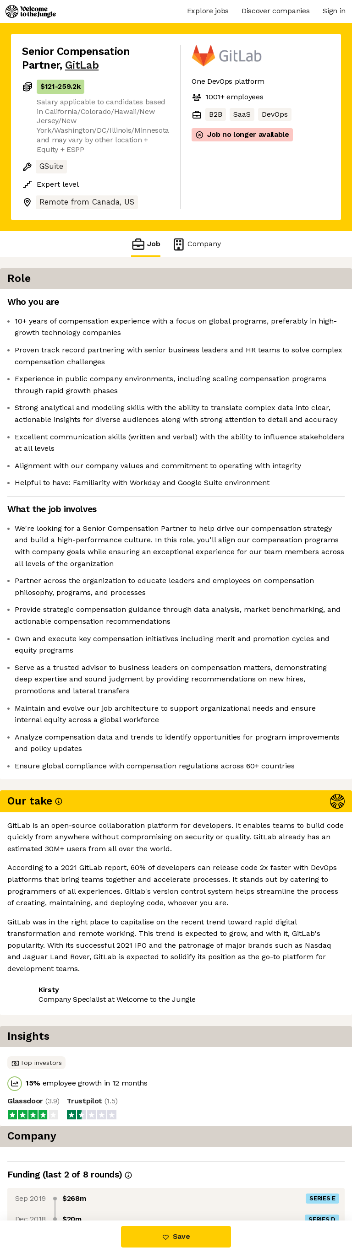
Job (145, 244)
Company (196, 244)
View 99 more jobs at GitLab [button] (71, 1181)
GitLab (82, 65)
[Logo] (31, 11)
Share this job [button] (47, 1165)
